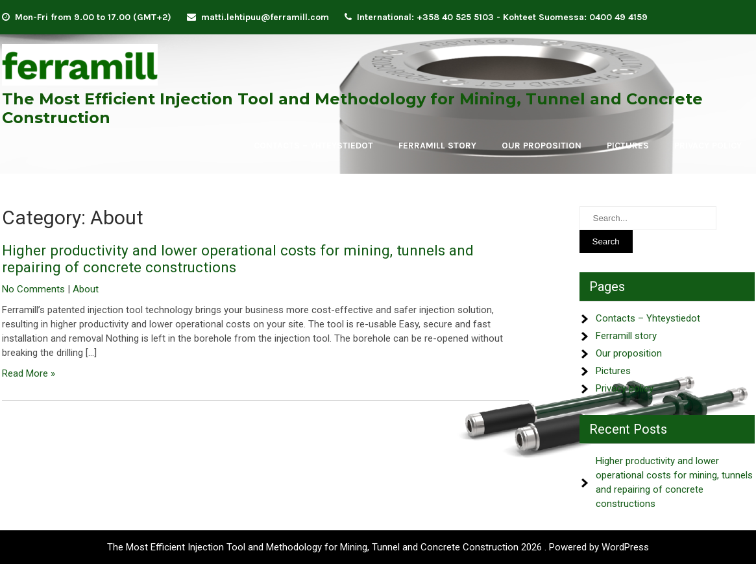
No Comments (33, 289)
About (86, 289)
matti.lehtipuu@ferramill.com (265, 17)
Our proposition (541, 145)
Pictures (628, 145)
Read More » (28, 373)
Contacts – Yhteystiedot (313, 145)
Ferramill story (437, 145)
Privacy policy (708, 145)
